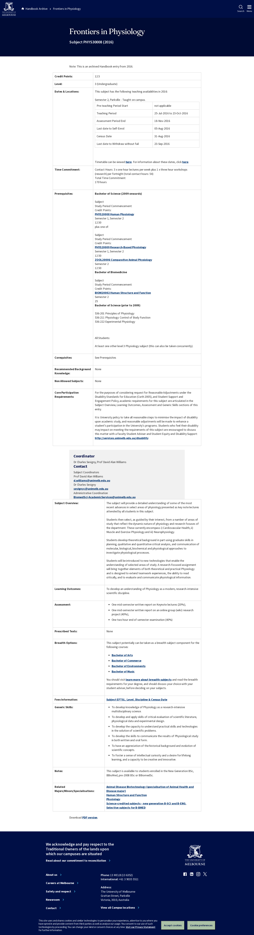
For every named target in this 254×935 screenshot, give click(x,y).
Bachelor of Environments (129, 666)
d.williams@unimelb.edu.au (92, 480)
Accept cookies (173, 925)
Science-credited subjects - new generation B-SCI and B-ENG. (146, 803)
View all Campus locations (118, 907)
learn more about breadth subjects (149, 679)
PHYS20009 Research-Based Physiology (120, 247)
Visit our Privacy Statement (140, 927)
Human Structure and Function (126, 795)
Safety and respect (58, 891)
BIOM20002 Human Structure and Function (123, 293)
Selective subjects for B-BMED (126, 807)
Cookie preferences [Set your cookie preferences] (201, 925)
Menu (249, 9)
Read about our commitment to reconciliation (76, 860)
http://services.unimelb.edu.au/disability (121, 438)
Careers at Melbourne (60, 883)
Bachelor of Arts (122, 655)
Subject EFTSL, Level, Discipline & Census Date (136, 699)
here (129, 162)
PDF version (89, 817)
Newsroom (53, 900)
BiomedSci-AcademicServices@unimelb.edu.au (104, 497)
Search (240, 9)
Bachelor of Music (123, 671)
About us (51, 875)
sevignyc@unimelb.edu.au (91, 488)
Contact (51, 908)
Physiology (113, 799)
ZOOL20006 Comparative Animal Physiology (123, 260)
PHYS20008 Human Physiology (114, 214)
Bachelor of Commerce (126, 660)
